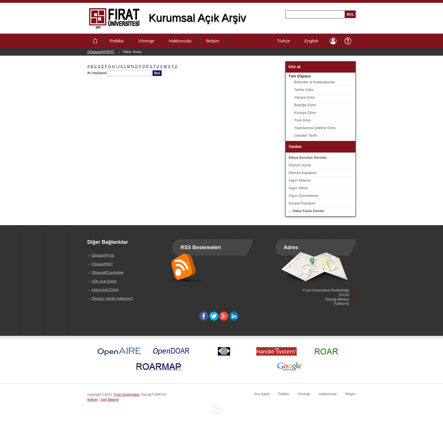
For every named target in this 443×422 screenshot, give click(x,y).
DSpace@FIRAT (100, 52)
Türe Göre (302, 120)
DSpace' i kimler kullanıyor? (112, 299)
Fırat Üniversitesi (126, 395)
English (311, 40)
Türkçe (283, 40)
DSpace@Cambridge (108, 273)
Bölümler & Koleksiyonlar (314, 82)
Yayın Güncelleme (303, 195)
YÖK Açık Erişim (104, 281)
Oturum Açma (299, 165)
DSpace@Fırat (103, 255)
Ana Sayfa (262, 394)
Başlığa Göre (305, 105)
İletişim (212, 40)
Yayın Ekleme (299, 180)
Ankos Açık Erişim (105, 290)
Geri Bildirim (110, 400)
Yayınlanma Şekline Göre (314, 128)
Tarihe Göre (303, 90)
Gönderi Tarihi (305, 135)
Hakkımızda (180, 40)
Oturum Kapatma (302, 173)
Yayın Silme (298, 188)
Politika (116, 40)
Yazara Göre (304, 97)
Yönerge (146, 40)
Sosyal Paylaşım (302, 203)
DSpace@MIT (102, 264)
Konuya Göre (305, 112)
